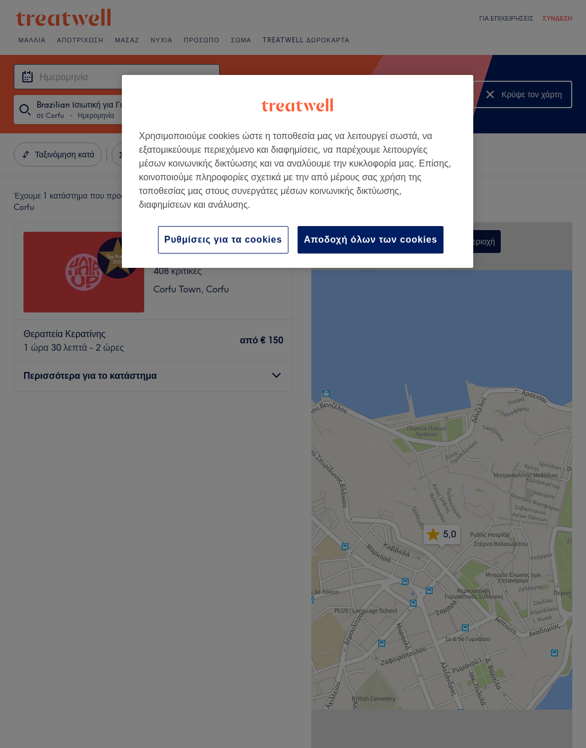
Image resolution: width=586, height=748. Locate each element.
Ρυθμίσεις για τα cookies (223, 239)
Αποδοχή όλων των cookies (370, 239)
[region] (297, 171)
